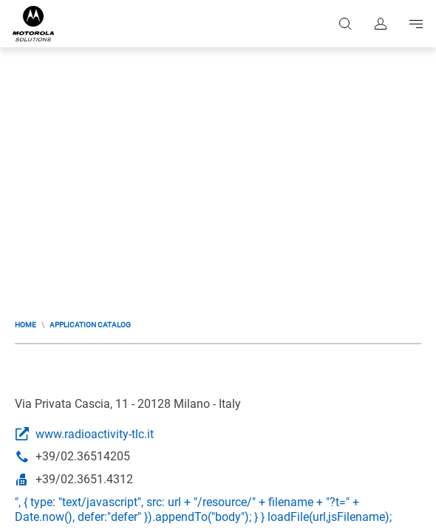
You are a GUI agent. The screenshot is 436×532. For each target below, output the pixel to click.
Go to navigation (416, 23)
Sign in (380, 23)
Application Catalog (90, 325)
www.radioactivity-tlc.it (94, 434)
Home (25, 325)
